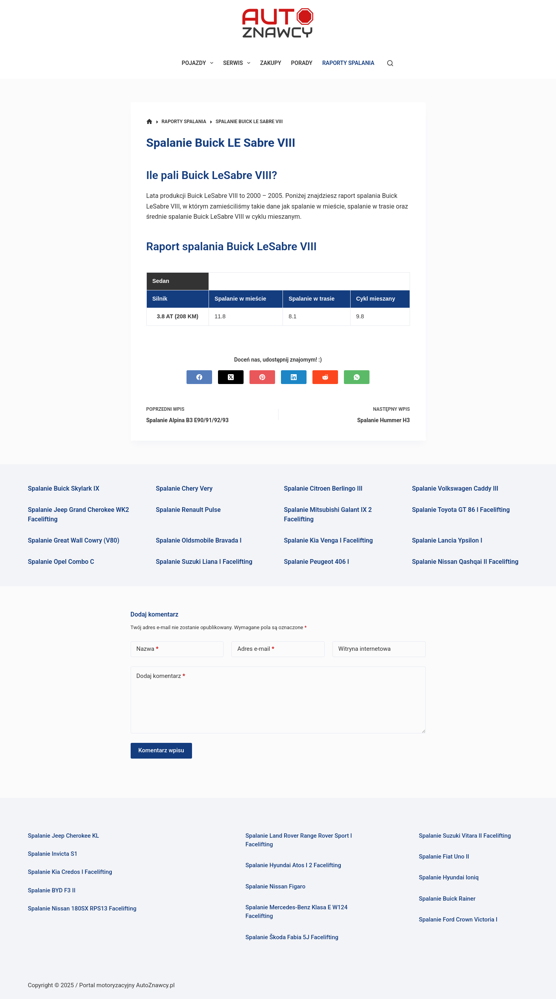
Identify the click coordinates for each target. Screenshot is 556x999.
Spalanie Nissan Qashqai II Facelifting (465, 561)
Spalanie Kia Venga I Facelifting (328, 540)
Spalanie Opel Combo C (61, 561)
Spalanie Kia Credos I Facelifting (70, 871)
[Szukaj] (390, 63)
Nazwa (148, 649)
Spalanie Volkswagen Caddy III (455, 488)
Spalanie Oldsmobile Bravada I (199, 540)
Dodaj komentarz (161, 676)
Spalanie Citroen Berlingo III (323, 488)
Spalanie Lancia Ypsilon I (447, 540)
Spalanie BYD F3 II (52, 890)
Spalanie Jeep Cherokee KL (63, 835)
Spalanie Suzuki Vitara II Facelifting (465, 835)
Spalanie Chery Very (184, 488)
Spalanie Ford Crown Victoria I (458, 919)
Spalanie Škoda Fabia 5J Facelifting (292, 937)
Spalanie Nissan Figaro (275, 886)
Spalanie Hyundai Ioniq (448, 877)
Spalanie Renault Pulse (188, 509)
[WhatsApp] (356, 377)
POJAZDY (199, 63)
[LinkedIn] (294, 377)
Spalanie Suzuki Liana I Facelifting (204, 561)
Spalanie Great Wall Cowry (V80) (74, 540)
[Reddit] (325, 377)
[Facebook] (199, 377)
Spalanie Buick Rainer (447, 898)
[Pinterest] (262, 377)
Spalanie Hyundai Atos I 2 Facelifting (293, 865)
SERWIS (238, 63)
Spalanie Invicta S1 (53, 853)
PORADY (301, 63)
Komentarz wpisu (161, 750)
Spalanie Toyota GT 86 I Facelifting (461, 509)
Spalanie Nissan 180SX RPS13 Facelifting (82, 908)
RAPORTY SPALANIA (348, 63)
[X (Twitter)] (231, 377)
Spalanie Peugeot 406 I (316, 561)
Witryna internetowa (364, 648)
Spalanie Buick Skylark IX (64, 488)
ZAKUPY (270, 63)
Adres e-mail (255, 649)
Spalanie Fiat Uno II (444, 856)
